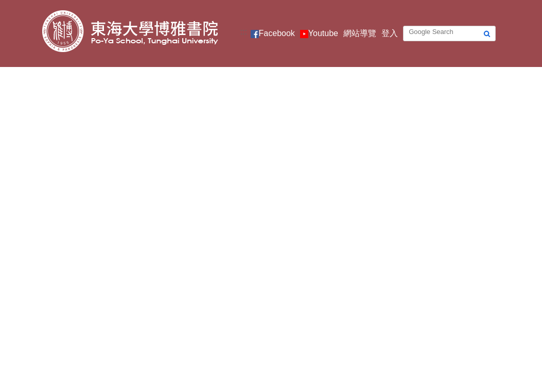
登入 (389, 33)
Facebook (277, 33)
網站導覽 (359, 33)
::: (243, 31)
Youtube (323, 33)
